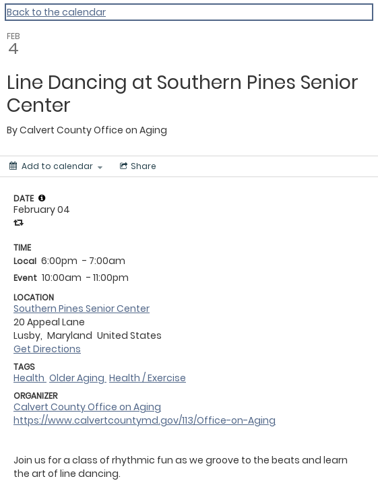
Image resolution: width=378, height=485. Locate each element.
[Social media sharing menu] (137, 166)
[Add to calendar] (56, 166)
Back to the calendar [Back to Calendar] (56, 12)
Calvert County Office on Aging (87, 407)
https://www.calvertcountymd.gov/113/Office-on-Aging (144, 420)
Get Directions (47, 349)
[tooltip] (41, 198)
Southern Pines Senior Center (81, 308)
